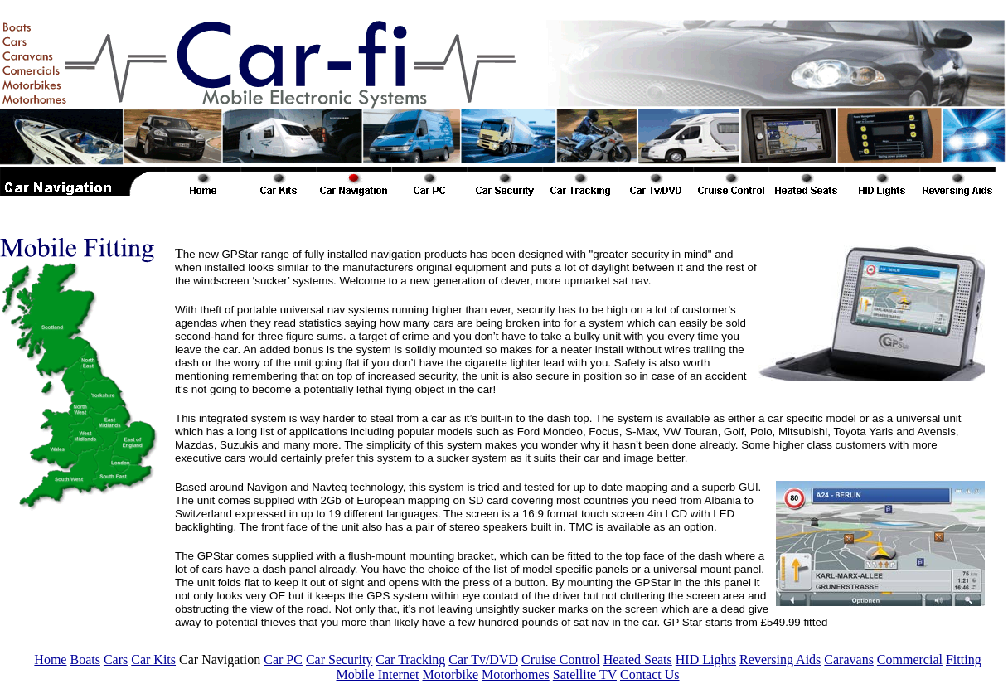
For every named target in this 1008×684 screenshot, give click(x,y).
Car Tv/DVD (483, 659)
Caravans (849, 659)
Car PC (283, 659)
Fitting (963, 659)
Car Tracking (410, 659)
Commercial (910, 659)
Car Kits (153, 659)
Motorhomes (516, 674)
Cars (116, 659)
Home (50, 659)
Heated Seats (637, 659)
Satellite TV (585, 674)
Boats (84, 659)
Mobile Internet (377, 674)
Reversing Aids (780, 659)
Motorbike (450, 674)
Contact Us (650, 674)
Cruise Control (560, 659)
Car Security (339, 659)
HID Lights (706, 659)
